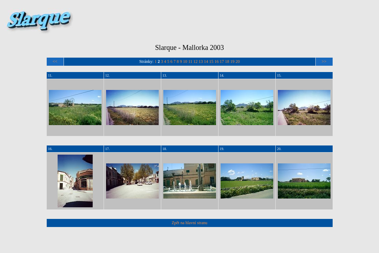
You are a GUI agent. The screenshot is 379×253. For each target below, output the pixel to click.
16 (217, 61)
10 (185, 61)
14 (206, 61)
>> (324, 61)
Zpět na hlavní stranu (190, 222)
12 (196, 61)
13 (201, 61)
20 (238, 61)
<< (55, 61)
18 (227, 61)
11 (190, 61)
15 (211, 61)
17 (222, 61)
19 (232, 61)
